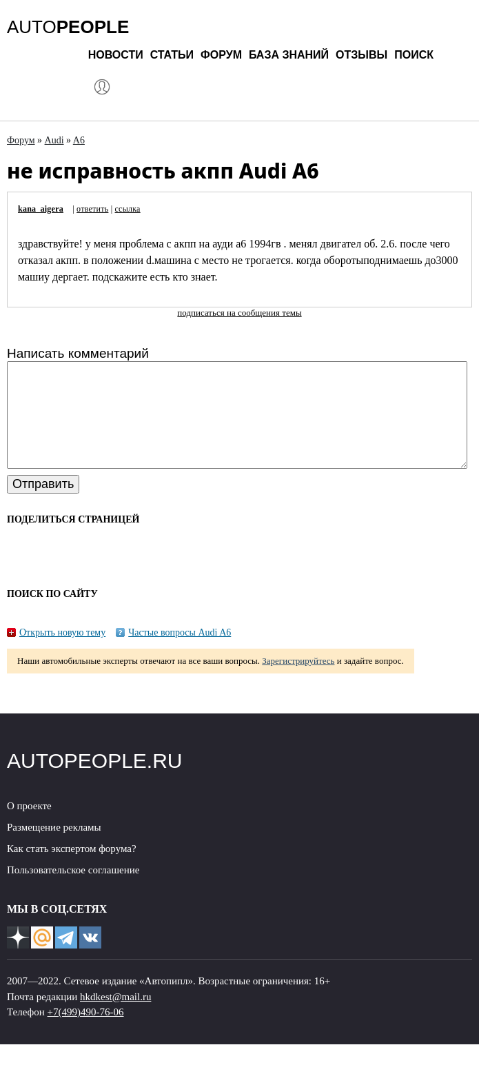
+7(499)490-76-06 (86, 1032)
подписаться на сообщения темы (239, 312)
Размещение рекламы (54, 847)
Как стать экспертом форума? (71, 869)
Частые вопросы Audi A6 (179, 653)
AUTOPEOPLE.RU (95, 781)
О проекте (29, 826)
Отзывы (361, 55)
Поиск (414, 55)
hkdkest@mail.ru (115, 1017)
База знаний (289, 55)
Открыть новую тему (62, 653)
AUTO (68, 27)
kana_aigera (40, 209)
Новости (115, 55)
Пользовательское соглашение (73, 890)
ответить (92, 209)
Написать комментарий (78, 353)
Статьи (172, 55)
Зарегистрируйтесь (298, 681)
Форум (221, 55)
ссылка (128, 209)
